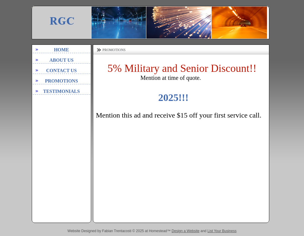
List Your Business (222, 231)
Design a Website (186, 231)
